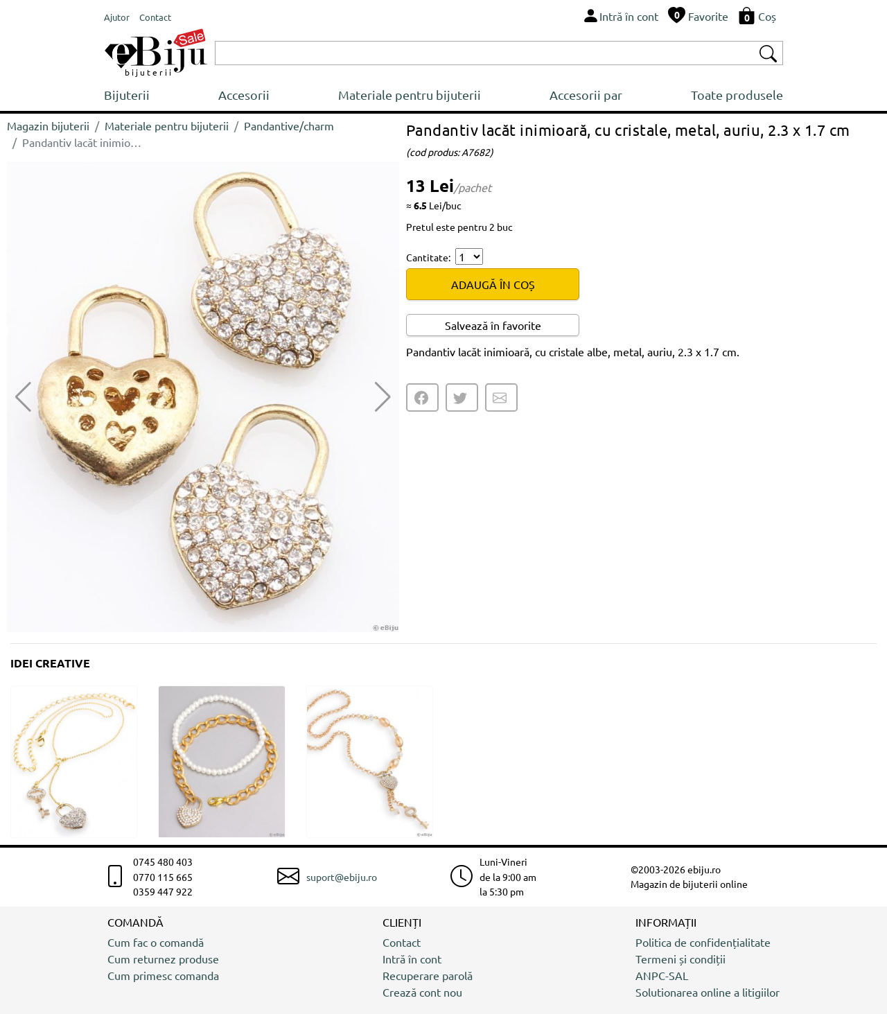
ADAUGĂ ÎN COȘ (493, 284)
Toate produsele (737, 94)
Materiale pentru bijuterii (409, 94)
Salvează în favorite (493, 325)
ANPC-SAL (661, 975)
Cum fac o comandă (155, 942)
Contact (402, 942)
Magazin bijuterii (48, 125)
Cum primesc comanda (163, 975)
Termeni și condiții (680, 958)
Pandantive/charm (289, 125)
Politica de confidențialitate (703, 942)
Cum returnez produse (163, 958)
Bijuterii (127, 94)
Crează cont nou (422, 992)
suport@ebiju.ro (341, 877)
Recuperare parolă (428, 975)
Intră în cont (412, 958)
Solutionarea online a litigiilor (707, 992)
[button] (383, 397)
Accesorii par (586, 94)
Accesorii (244, 94)
